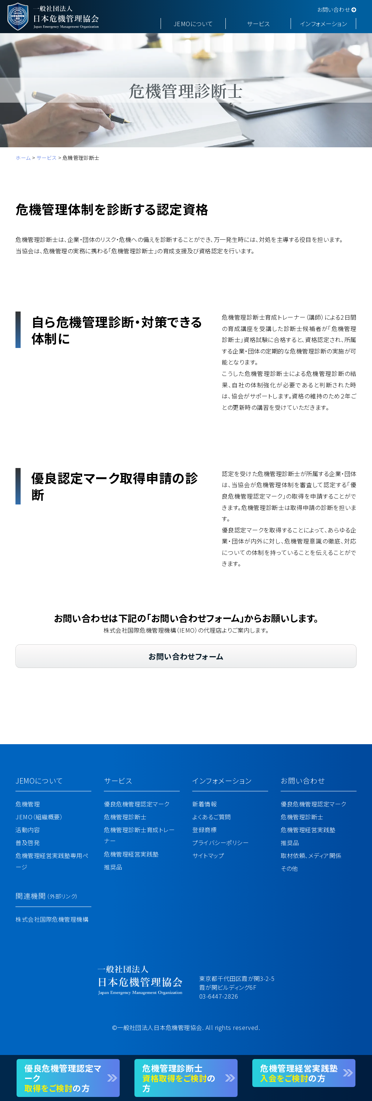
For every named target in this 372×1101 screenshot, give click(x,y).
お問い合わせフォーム (186, 656)
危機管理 (27, 803)
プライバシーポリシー (220, 842)
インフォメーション (323, 23)
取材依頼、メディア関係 (311, 855)
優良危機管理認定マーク (136, 803)
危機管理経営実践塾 (131, 854)
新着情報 (204, 803)
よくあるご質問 (211, 816)
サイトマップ (208, 855)
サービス (258, 23)
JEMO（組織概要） (39, 816)
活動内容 (27, 829)
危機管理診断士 (125, 816)
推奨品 (113, 866)
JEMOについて (193, 23)
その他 (289, 868)
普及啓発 (27, 842)
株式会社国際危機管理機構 (51, 919)
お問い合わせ (337, 9)
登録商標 (204, 829)
